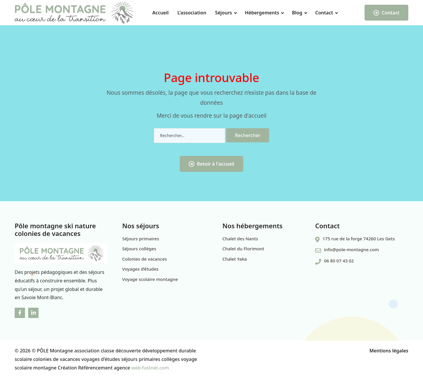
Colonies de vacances (144, 259)
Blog (297, 12)
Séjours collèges (139, 249)
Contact (324, 12)
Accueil (160, 12)
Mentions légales (388, 350)
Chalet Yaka (234, 259)
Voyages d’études (140, 269)
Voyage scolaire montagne (150, 279)
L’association (191, 12)
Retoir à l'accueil (211, 164)
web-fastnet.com (150, 367)
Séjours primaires (140, 239)
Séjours (223, 12)
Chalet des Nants (240, 239)
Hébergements (262, 12)
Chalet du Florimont (243, 249)
